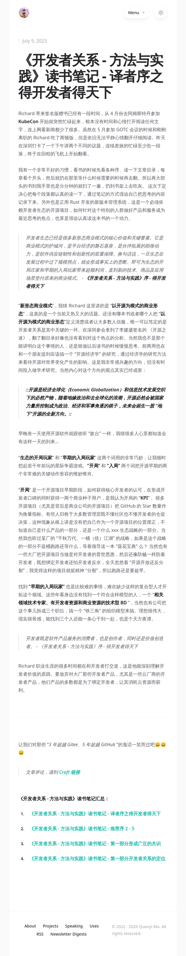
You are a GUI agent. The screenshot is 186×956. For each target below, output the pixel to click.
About (30, 926)
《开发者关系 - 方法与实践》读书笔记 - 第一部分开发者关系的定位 (97, 858)
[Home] (24, 12)
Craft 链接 (69, 772)
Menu (136, 12)
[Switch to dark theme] (161, 12)
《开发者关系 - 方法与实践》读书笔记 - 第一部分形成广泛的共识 (95, 843)
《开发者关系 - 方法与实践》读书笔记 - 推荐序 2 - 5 (81, 828)
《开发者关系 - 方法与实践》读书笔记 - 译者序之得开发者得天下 (95, 813)
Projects (50, 926)
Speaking (74, 926)
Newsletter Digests (68, 934)
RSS (40, 934)
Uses (94, 926)
